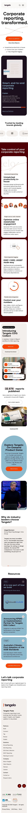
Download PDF (14, 428)
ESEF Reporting (7, 753)
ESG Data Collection (8, 750)
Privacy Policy (6, 809)
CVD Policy (14, 809)
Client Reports (7, 764)
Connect (5, 731)
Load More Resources (14, 665)
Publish (5, 739)
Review (5, 736)
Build (4, 728)
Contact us (6, 775)
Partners (5, 767)
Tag (4, 734)
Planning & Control (8, 755)
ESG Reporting (7, 747)
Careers (5, 769)
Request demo (7, 778)
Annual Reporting (8, 745)
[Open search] (19, 5)
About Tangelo (7, 761)
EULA (20, 809)
